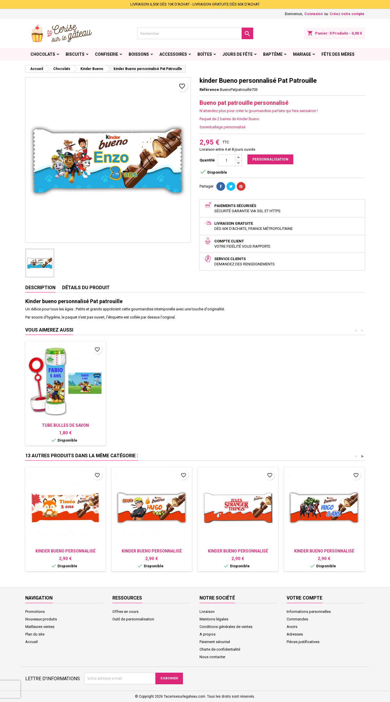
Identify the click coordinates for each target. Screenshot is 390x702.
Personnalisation (270, 159)
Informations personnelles (309, 611)
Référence (209, 89)
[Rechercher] (195, 33)
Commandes (297, 619)
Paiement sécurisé (215, 642)
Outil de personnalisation (133, 619)
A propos (207, 634)
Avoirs (292, 626)
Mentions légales (214, 619)
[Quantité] (226, 160)
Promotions (35, 611)
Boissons (139, 54)
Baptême (273, 54)
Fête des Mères (338, 54)
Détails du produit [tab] (86, 287)
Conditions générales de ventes (226, 626)
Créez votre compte (347, 14)
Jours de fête (237, 54)
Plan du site (34, 634)
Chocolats (42, 54)
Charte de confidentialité (220, 649)
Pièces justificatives (303, 642)
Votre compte (304, 598)
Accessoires (173, 54)
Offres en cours (125, 611)
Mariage (302, 54)
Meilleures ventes (39, 626)
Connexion (313, 14)
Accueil (31, 642)
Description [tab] (40, 287)
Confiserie (106, 54)
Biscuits (75, 54)
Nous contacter (212, 657)
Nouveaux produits (41, 619)
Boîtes (204, 54)
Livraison (207, 611)
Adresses (295, 634)
